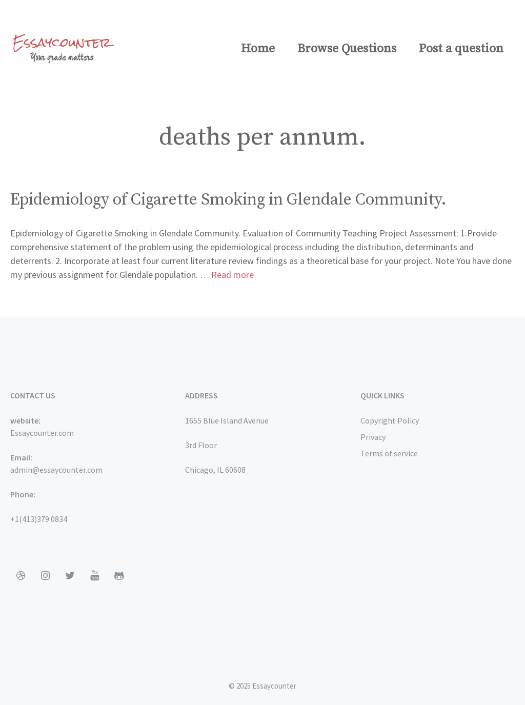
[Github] (119, 576)
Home (258, 48)
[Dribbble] (20, 576)
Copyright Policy (389, 420)
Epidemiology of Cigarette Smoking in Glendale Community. (228, 200)
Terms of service (389, 453)
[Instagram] (45, 576)
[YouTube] (94, 576)
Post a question (461, 48)
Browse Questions (346, 48)
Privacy (373, 437)
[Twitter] (69, 576)
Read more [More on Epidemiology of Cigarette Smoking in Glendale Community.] (232, 274)
